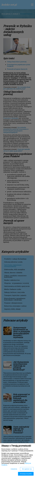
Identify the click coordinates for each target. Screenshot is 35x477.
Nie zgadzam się (27, 469)
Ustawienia (14, 469)
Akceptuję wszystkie (26, 474)
